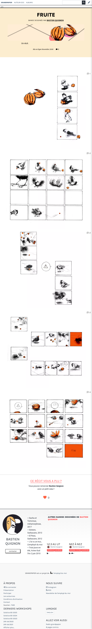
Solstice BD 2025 (10, 612)
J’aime (45, 497)
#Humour (50, 540)
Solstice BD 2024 (10, 616)
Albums (29, 2)
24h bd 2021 (8, 624)
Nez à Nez (75, 534)
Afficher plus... (9, 627)
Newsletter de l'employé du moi (58, 593)
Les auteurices (9, 596)
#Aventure (85, 540)
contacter (13, 551)
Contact (7, 602)
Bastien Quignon (55, 20)
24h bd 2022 (8, 621)
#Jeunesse (58, 540)
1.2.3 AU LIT (53, 534)
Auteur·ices (19, 2)
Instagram (51, 587)
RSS (48, 590)
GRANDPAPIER (6, 2)
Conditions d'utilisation (13, 599)
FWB (13, 605)
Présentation (9, 590)
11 (57, 49)
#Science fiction (75, 540)
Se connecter (10, 587)
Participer (7, 593)
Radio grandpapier (53, 624)
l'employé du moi (58, 573)
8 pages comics (52, 627)
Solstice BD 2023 (10, 618)
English (50, 612)
